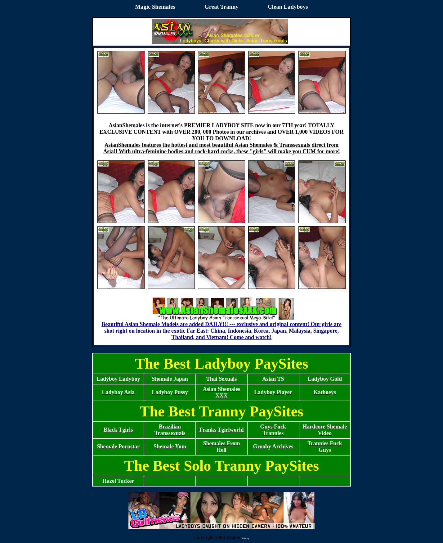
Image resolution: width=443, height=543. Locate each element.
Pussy (245, 538)
